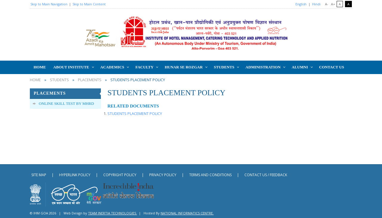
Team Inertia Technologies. (112, 213)
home (35, 79)
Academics (112, 67)
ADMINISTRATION (263, 67)
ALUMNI (300, 67)
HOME (39, 67)
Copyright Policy (119, 174)
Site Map (38, 174)
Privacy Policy (162, 174)
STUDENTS (224, 67)
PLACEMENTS (89, 79)
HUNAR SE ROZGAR (184, 67)
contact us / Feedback (265, 174)
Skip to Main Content (89, 4)
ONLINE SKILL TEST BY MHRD (66, 103)
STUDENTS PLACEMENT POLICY (134, 113)
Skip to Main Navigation (48, 4)
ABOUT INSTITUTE (71, 67)
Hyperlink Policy (74, 174)
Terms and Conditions (210, 174)
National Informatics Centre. (187, 213)
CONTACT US (331, 67)
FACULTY (144, 67)
